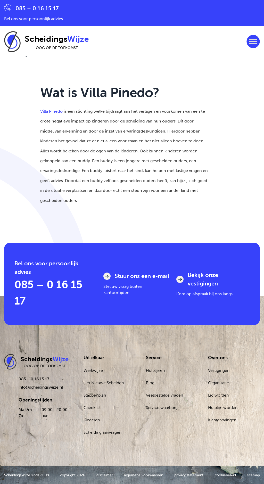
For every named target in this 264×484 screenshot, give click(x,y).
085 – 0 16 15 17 (48, 292)
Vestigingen (218, 370)
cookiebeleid (225, 475)
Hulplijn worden (222, 407)
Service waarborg (162, 407)
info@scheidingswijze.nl (41, 387)
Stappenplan (95, 395)
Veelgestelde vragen (164, 395)
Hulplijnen (155, 370)
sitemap (253, 475)
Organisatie (218, 382)
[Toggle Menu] (253, 41)
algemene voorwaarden (143, 475)
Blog (150, 382)
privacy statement (188, 475)
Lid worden (218, 395)
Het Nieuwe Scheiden (104, 382)
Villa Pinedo (51, 111)
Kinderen (92, 419)
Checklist (92, 407)
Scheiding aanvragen (102, 432)
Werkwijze (93, 370)
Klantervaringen (222, 419)
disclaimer (104, 475)
